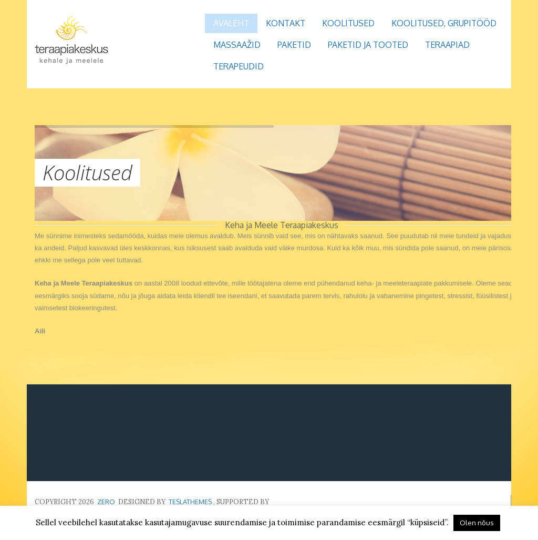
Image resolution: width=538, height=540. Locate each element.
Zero (106, 501)
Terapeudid (238, 66)
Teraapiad (447, 44)
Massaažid (237, 44)
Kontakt (285, 23)
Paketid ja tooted (368, 44)
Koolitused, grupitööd (443, 23)
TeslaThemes (190, 501)
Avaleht (231, 23)
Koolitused (348, 23)
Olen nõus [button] (477, 522)
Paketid (294, 44)
